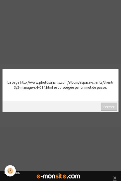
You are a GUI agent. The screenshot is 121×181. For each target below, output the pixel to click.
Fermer (108, 107)
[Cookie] (10, 170)
